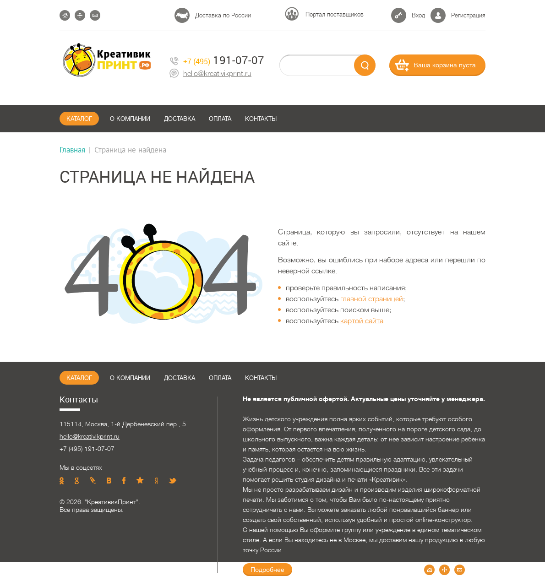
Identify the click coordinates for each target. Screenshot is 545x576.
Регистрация (468, 15)
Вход (418, 15)
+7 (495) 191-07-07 (87, 448)
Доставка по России (223, 15)
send (365, 65)
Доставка (179, 118)
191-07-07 (216, 60)
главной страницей (371, 299)
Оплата (220, 118)
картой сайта (361, 321)
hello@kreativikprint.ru (210, 74)
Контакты (261, 118)
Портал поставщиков (334, 14)
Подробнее (267, 569)
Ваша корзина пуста (445, 65)
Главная (72, 149)
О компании (130, 118)
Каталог (79, 118)
